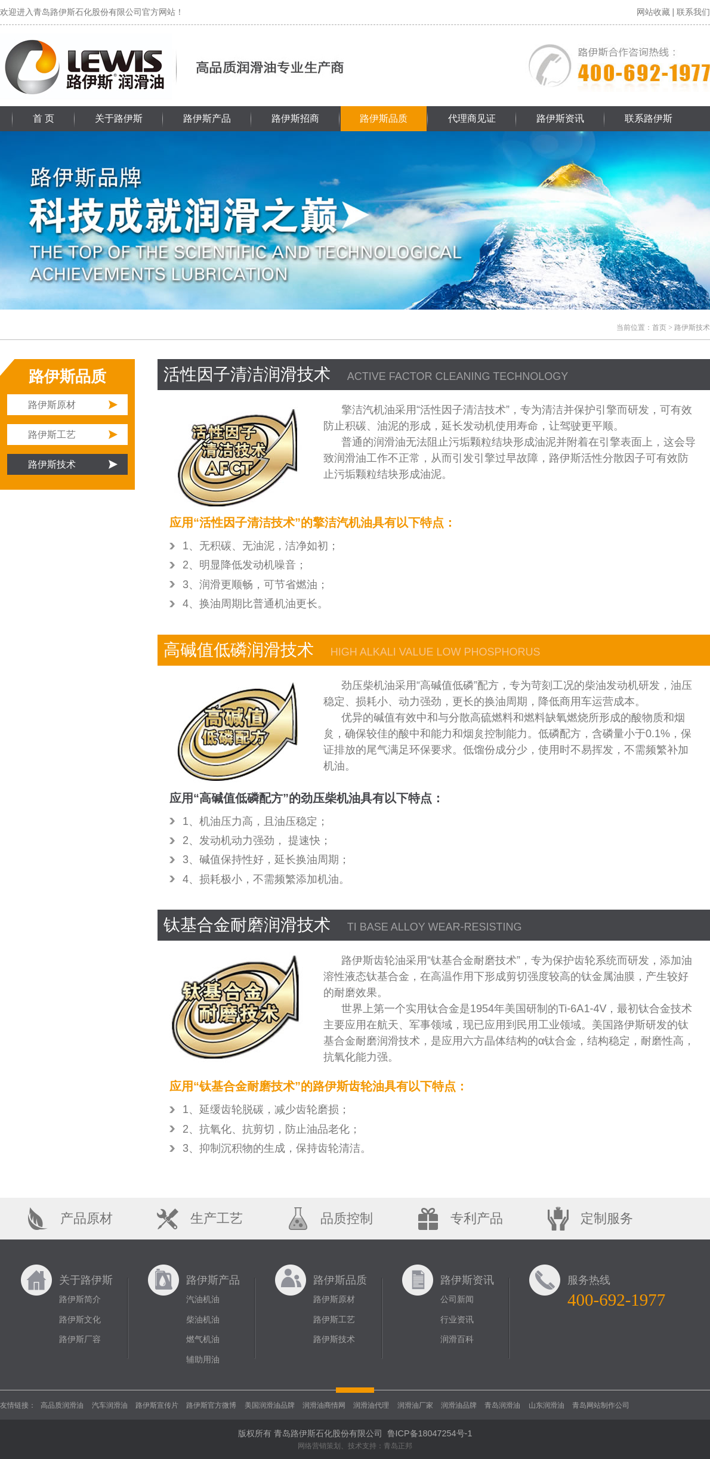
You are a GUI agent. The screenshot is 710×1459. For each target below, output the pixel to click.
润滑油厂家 (415, 1405)
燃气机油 (203, 1339)
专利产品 (476, 1218)
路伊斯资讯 (560, 118)
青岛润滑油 (502, 1405)
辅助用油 (203, 1359)
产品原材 (86, 1218)
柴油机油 (203, 1319)
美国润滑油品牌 (270, 1405)
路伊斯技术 (52, 464)
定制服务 (607, 1218)
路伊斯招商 (295, 118)
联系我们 (693, 12)
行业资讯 (457, 1319)
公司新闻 (457, 1299)
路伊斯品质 (384, 118)
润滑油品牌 (459, 1405)
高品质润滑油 (62, 1405)
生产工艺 (216, 1218)
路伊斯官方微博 (211, 1405)
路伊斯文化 (80, 1319)
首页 (659, 327)
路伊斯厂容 (80, 1339)
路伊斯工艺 (52, 434)
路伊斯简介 (80, 1299)
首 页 (43, 118)
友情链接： (18, 1405)
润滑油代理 (371, 1405)
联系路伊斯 (648, 118)
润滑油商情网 (323, 1405)
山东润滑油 (546, 1405)
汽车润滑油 (110, 1405)
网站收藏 (653, 12)
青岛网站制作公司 (600, 1405)
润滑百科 (457, 1339)
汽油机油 (203, 1299)
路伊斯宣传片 (156, 1405)
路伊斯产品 (207, 118)
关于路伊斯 (119, 118)
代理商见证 (472, 118)
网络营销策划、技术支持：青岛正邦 (355, 1446)
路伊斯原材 (52, 405)
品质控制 (346, 1218)
